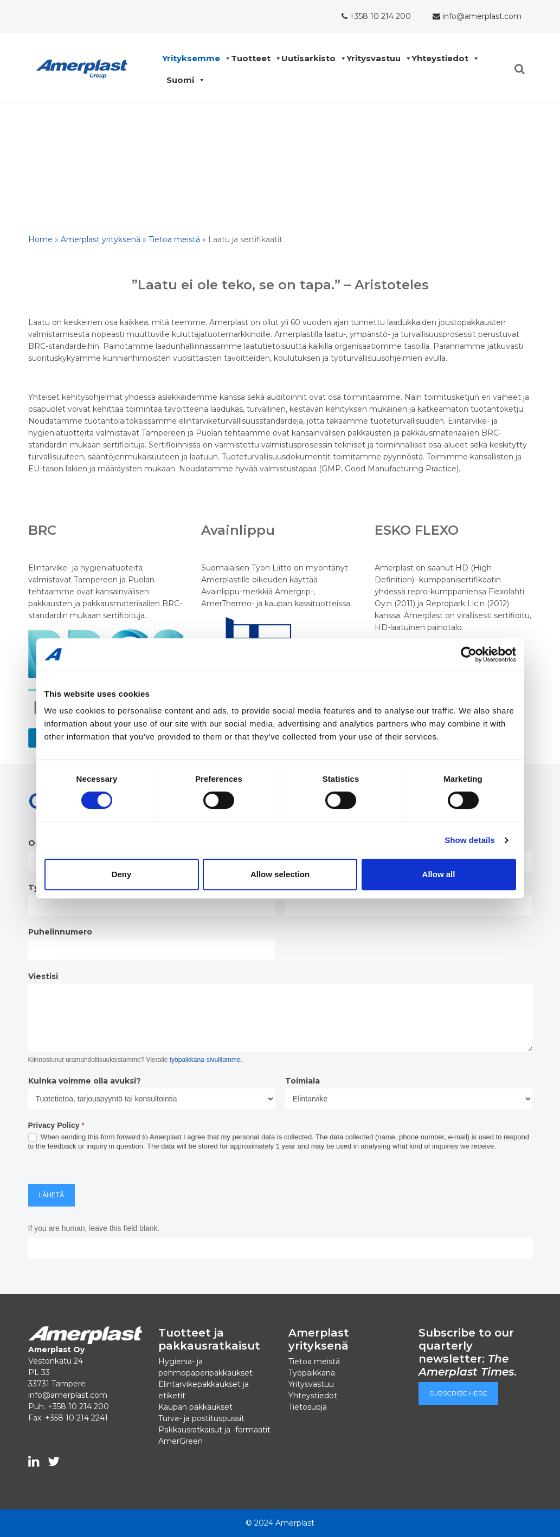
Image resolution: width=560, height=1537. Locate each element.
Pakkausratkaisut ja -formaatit (214, 1430)
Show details (470, 840)
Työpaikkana (311, 1373)
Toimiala (302, 1081)
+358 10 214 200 (376, 16)
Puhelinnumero (60, 932)
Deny (122, 874)
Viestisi (43, 976)
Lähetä (52, 1195)
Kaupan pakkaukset (195, 1407)
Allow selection (280, 874)
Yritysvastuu (376, 58)
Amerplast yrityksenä (100, 239)
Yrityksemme (194, 58)
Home (40, 239)
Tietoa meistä (174, 239)
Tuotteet (253, 58)
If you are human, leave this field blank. (94, 1228)
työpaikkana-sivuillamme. (206, 1059)
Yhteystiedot (442, 58)
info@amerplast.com (477, 16)
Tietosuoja (307, 1407)
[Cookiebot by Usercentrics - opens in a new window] (468, 654)
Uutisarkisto (311, 58)
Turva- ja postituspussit (201, 1418)
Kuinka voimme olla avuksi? (84, 1081)
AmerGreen (180, 1441)
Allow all (438, 874)
